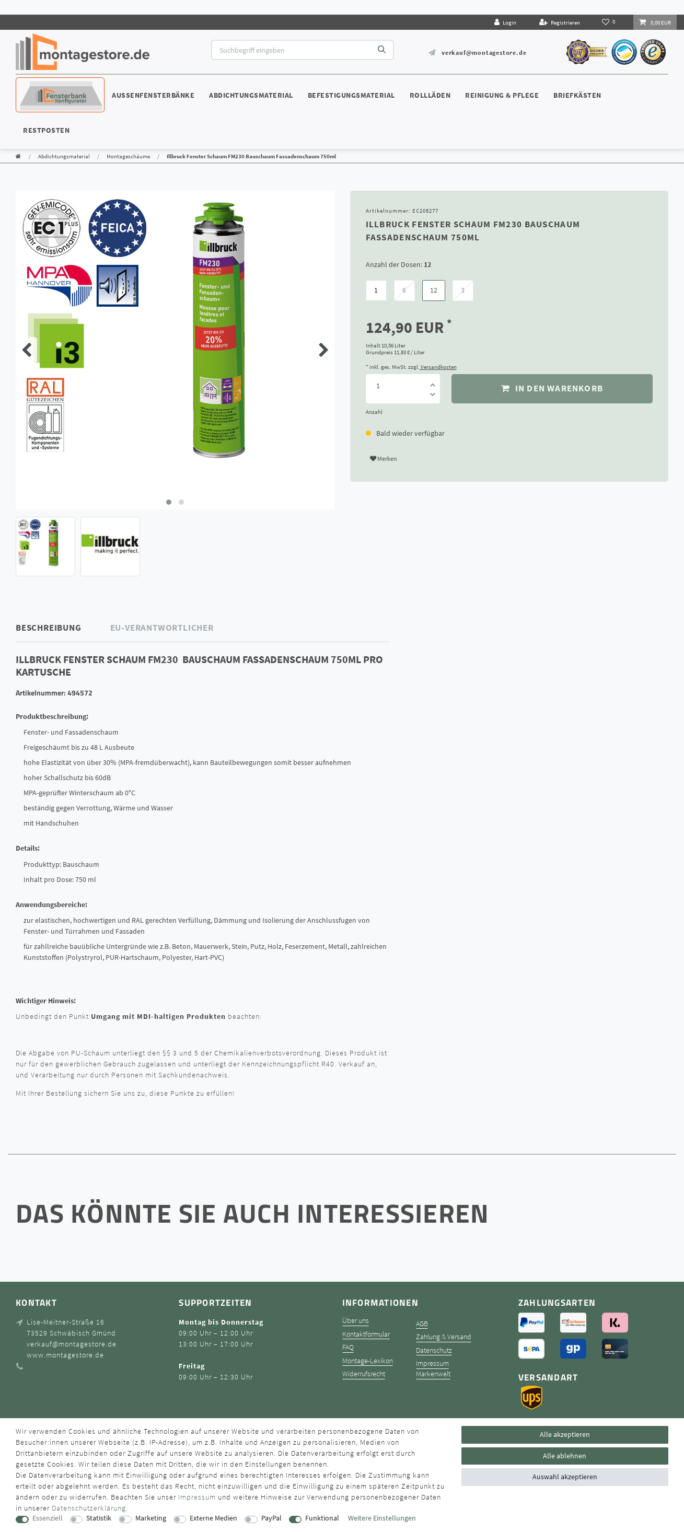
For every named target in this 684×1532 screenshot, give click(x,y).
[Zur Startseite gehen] (18, 156)
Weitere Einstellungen (382, 1518)
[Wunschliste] (609, 22)
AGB (422, 1323)
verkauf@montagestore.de (484, 52)
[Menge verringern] (432, 396)
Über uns (355, 1320)
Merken (383, 458)
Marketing (150, 1518)
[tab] (63, 628)
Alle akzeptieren (565, 1434)
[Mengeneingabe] (378, 386)
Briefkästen (577, 95)
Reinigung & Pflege (502, 95)
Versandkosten (438, 366)
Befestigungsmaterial (351, 95)
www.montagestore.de (65, 1355)
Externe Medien (213, 1518)
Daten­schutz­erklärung (89, 1508)
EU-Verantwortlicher (162, 627)
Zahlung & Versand (443, 1336)
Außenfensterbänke (153, 95)
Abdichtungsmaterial (251, 95)
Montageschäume (128, 156)
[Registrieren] (560, 22)
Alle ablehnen (564, 1455)
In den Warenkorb (552, 388)
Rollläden (430, 95)
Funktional (322, 1518)
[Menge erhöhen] (432, 381)
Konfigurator (47, 85)
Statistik (98, 1518)
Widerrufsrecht (363, 1373)
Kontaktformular (366, 1334)
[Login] (505, 22)
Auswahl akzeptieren (564, 1476)
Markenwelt (433, 1373)
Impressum (432, 1363)
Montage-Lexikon (367, 1360)
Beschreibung (49, 627)
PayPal (271, 1518)
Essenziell (47, 1518)
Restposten (46, 130)
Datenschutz (434, 1350)
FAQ (348, 1347)
